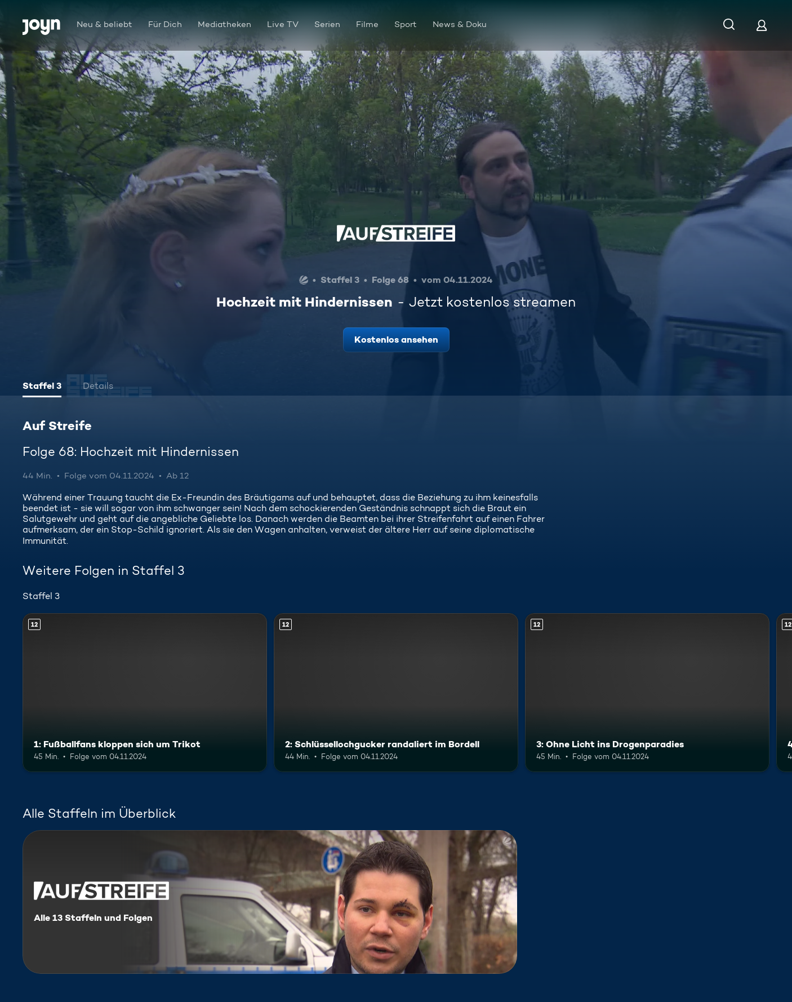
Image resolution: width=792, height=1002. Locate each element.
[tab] (42, 387)
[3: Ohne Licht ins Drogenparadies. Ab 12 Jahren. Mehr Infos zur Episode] (647, 692)
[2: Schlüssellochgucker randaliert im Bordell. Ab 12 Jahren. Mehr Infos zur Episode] (396, 692)
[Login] (761, 25)
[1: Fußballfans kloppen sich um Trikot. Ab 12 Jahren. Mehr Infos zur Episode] (145, 692)
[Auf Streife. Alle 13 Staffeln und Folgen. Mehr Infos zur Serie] (270, 902)
